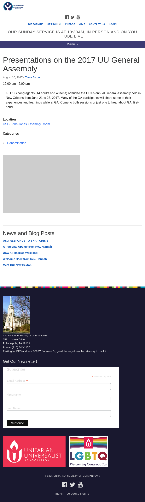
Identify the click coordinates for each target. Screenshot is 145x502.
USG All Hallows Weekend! (20, 252)
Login (113, 24)
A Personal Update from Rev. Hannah (27, 246)
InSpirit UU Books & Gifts (72, 494)
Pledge (70, 24)
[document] (72, 165)
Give (82, 24)
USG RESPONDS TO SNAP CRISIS (25, 240)
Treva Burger (33, 77)
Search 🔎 (54, 24)
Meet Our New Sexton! (17, 265)
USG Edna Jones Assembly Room (26, 124)
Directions (36, 24)
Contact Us (97, 24)
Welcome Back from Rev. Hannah (25, 259)
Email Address (17, 381)
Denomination (16, 143)
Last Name (13, 408)
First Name (14, 394)
